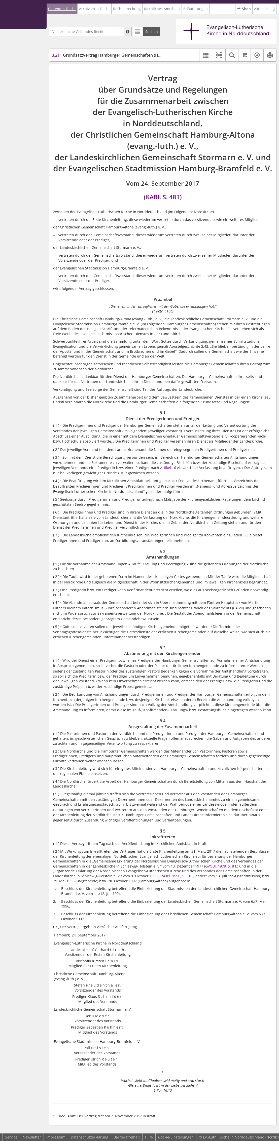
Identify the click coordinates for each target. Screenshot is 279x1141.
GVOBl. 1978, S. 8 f (220, 866)
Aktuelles (261, 8)
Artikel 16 (168, 467)
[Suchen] (151, 31)
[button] (273, 9)
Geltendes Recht (62, 8)
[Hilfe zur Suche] (128, 31)
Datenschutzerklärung (89, 1137)
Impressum (55, 1137)
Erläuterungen (195, 8)
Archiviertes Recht (94, 8)
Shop (244, 8)
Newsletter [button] (32, 1137)
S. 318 (187, 876)
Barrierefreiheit (127, 1137)
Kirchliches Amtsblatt (162, 8)
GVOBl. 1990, (171, 876)
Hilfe (149, 1137)
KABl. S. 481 (163, 197)
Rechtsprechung (127, 8)
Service (11, 1137)
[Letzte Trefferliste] (137, 31)
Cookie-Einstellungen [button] (176, 1137)
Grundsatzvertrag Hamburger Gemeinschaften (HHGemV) (113, 55)
